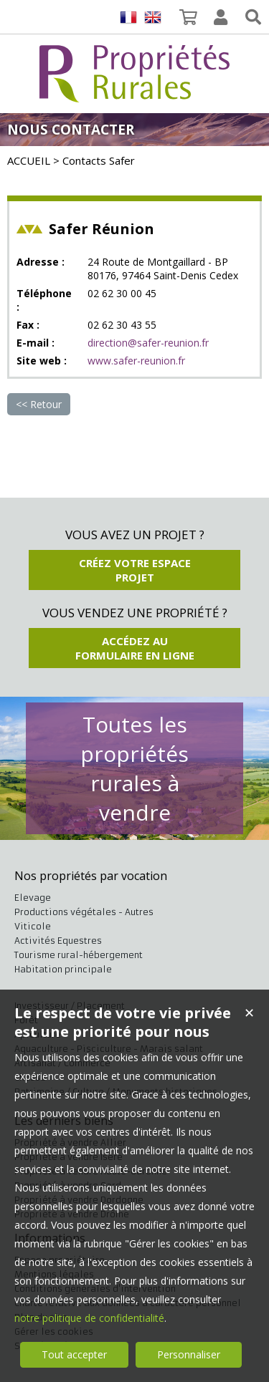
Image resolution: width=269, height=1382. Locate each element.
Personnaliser (188, 1354)
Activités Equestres (58, 940)
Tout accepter (74, 1354)
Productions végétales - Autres (84, 912)
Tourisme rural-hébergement (78, 954)
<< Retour (39, 404)
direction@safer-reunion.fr (148, 342)
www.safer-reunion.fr (136, 360)
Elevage (32, 897)
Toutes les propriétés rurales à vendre (134, 768)
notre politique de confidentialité (89, 1318)
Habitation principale (63, 969)
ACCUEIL (28, 160)
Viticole (32, 926)
